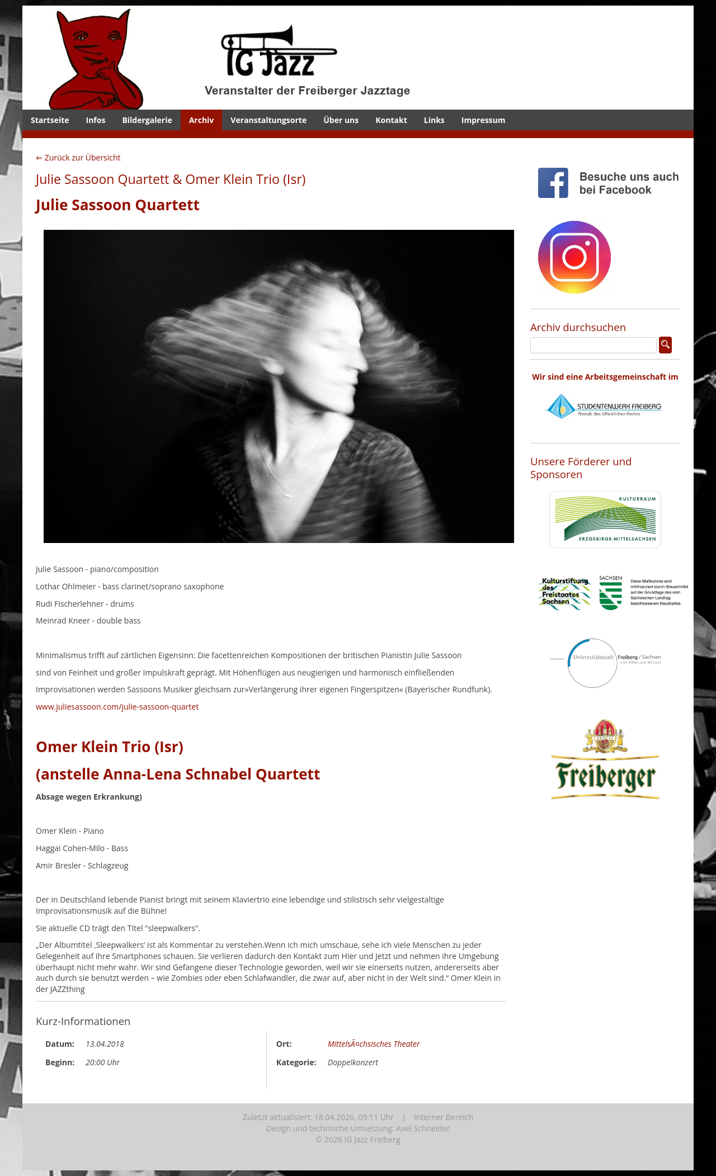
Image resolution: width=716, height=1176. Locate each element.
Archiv (201, 120)
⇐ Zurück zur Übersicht (78, 157)
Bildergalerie (147, 120)
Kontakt (391, 120)
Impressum (483, 120)
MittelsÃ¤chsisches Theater (374, 1043)
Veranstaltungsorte (268, 120)
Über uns (341, 120)
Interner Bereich (443, 1117)
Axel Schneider (423, 1128)
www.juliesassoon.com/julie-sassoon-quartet (117, 706)
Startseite (50, 120)
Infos (96, 120)
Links (434, 120)
